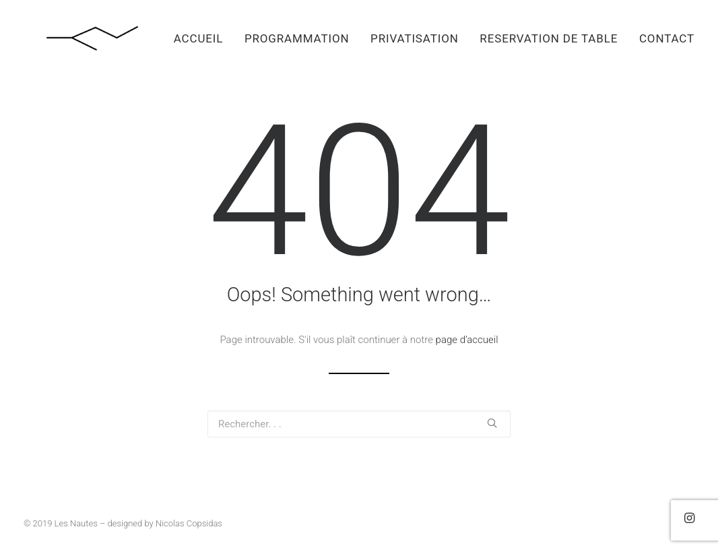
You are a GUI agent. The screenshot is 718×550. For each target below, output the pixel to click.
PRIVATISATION (414, 38)
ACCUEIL (199, 38)
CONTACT (666, 38)
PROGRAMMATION (297, 38)
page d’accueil (467, 340)
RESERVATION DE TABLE (549, 38)
